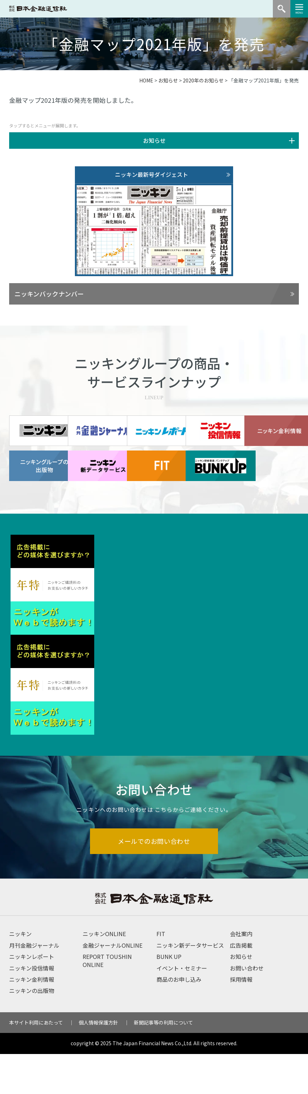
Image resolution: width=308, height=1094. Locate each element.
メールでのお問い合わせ (154, 880)
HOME (146, 80)
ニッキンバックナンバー (49, 293)
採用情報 (241, 1019)
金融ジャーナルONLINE (112, 985)
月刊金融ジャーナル (34, 985)
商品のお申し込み (178, 1019)
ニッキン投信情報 (31, 1007)
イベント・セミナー (181, 1007)
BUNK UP (168, 996)
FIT (160, 973)
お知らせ (168, 80)
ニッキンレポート (31, 996)
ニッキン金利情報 (31, 1019)
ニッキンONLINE (104, 973)
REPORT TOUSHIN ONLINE (107, 1000)
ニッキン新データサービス (190, 985)
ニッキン (20, 973)
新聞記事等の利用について (163, 1062)
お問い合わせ (247, 1007)
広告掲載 (241, 985)
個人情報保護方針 (98, 1062)
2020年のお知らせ (203, 80)
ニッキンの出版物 (31, 1030)
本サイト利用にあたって (36, 1062)
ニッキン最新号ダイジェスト (151, 174)
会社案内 (241, 973)
